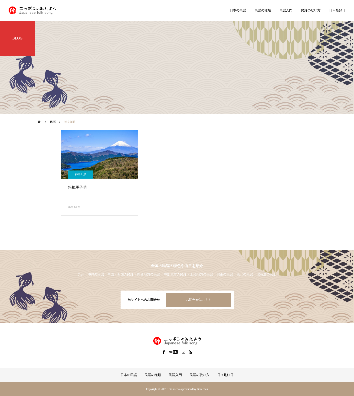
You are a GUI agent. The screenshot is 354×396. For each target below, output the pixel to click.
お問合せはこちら (199, 299)
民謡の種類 (263, 10)
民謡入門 (285, 10)
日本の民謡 (238, 10)
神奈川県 (80, 174)
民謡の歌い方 (311, 10)
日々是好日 (337, 10)
